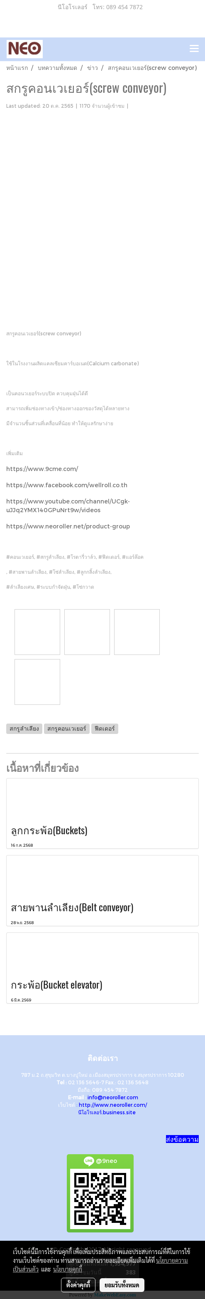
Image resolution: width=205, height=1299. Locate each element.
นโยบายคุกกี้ (67, 1269)
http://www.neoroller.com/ (113, 1105)
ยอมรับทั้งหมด (122, 1285)
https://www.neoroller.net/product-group (68, 526)
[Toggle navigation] (194, 49)
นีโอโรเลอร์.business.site (107, 1112)
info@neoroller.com (113, 1097)
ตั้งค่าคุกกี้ (78, 1285)
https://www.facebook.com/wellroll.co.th (66, 484)
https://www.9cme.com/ (42, 468)
